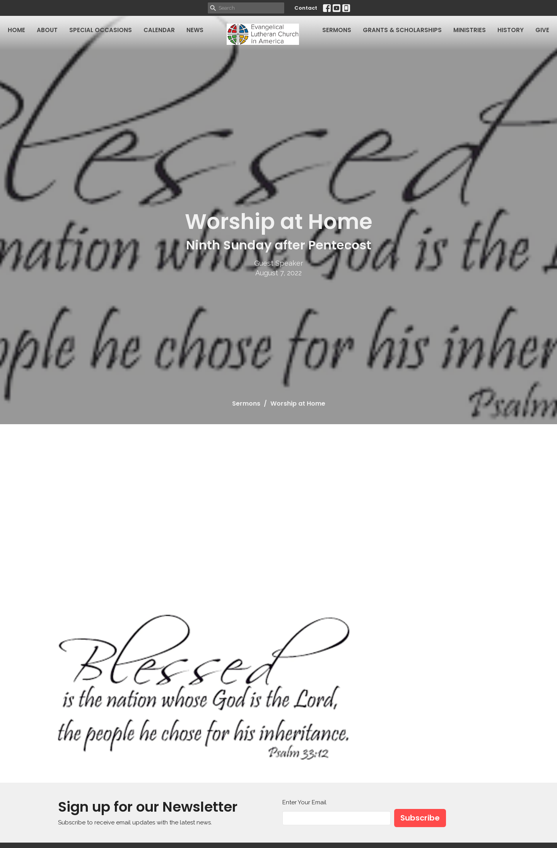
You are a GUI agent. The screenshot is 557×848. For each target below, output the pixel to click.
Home (16, 30)
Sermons (336, 30)
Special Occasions (100, 30)
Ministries (469, 30)
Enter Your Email (304, 802)
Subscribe (420, 817)
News (194, 30)
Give (542, 30)
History (510, 30)
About (47, 30)
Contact (305, 8)
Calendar (159, 30)
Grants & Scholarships (402, 30)
